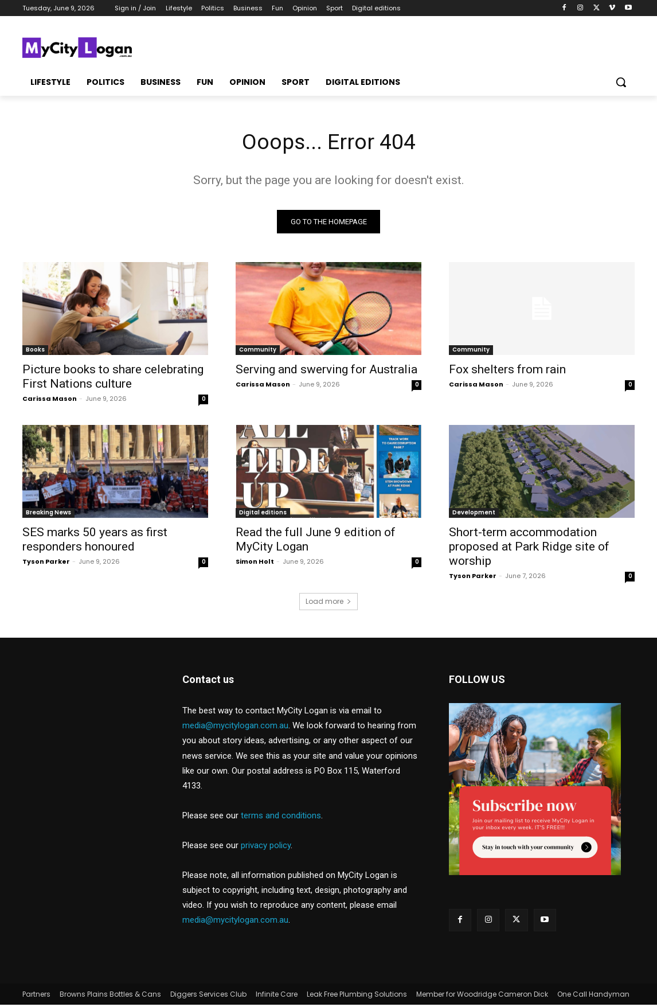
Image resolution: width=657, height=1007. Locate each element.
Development (473, 514)
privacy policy (266, 847)
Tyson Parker (46, 563)
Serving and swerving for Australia (326, 371)
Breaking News (48, 514)
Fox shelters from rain (507, 371)
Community (257, 352)
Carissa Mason (49, 400)
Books (35, 352)
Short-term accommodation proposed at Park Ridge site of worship (529, 549)
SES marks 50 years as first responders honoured (94, 542)
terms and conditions (281, 818)
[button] (621, 82)
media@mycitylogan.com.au (235, 728)
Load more (328, 603)
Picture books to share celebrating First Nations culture (113, 379)
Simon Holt (255, 563)
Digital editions (263, 514)
